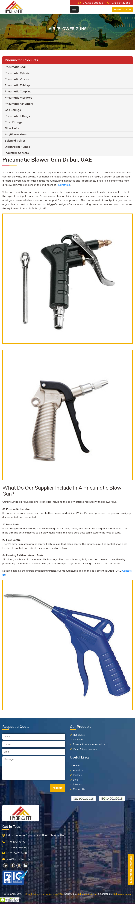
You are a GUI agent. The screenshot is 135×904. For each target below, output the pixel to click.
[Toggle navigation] (74, 9)
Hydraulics (79, 734)
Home (76, 765)
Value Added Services (85, 748)
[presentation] (26, 788)
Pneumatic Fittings (17, 116)
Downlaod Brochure (131, 869)
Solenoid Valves (15, 140)
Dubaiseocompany (122, 894)
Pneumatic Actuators (19, 104)
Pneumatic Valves (17, 79)
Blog (75, 779)
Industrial (78, 739)
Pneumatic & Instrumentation (89, 744)
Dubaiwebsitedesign (87, 894)
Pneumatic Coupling (18, 91)
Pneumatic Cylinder (18, 73)
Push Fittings (13, 122)
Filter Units (12, 128)
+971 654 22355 (118, 2)
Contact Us (79, 789)
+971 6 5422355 (16, 842)
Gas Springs (13, 110)
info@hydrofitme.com (18, 859)
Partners (77, 774)
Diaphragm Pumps (17, 146)
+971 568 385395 (90, 2)
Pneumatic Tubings (17, 85)
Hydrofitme (63, 184)
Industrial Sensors (17, 153)
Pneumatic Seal (15, 67)
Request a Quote (122, 9)
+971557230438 (16, 847)
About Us (78, 770)
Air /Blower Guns (16, 134)
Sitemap (77, 784)
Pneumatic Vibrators (18, 97)
